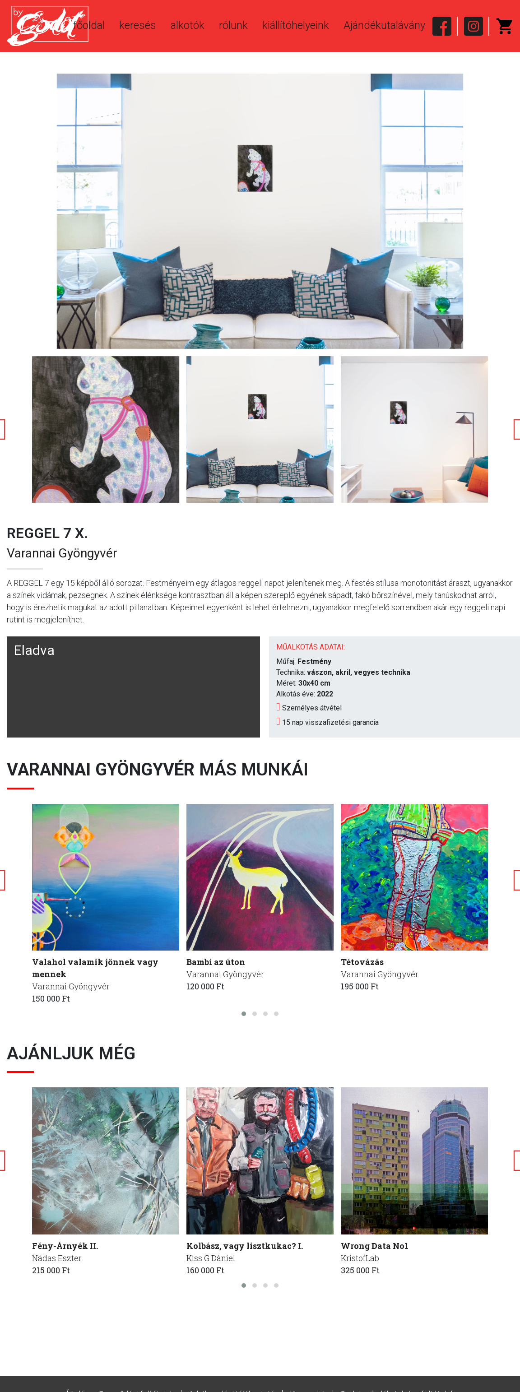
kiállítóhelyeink (295, 25)
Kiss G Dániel (210, 1258)
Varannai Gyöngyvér (62, 553)
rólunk (233, 25)
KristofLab (360, 1258)
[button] (243, 1013)
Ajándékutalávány (384, 25)
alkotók (187, 25)
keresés (137, 25)
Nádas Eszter (57, 1258)
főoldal (89, 25)
